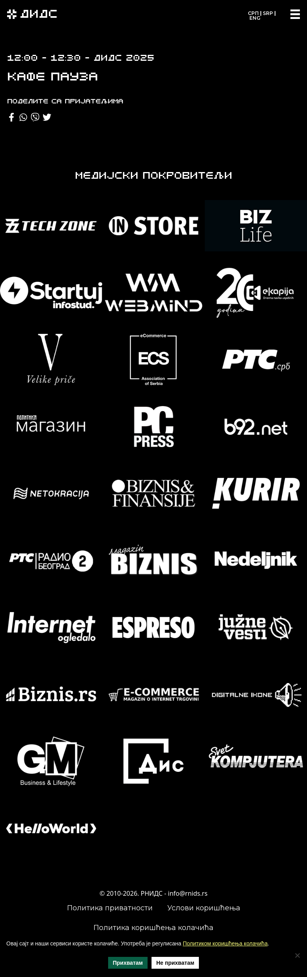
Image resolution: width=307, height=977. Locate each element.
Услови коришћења (203, 908)
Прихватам (128, 963)
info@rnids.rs (188, 893)
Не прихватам (175, 963)
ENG (254, 18)
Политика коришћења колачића (153, 927)
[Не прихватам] (297, 955)
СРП (253, 13)
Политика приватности (110, 908)
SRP (268, 13)
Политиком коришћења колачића (225, 943)
